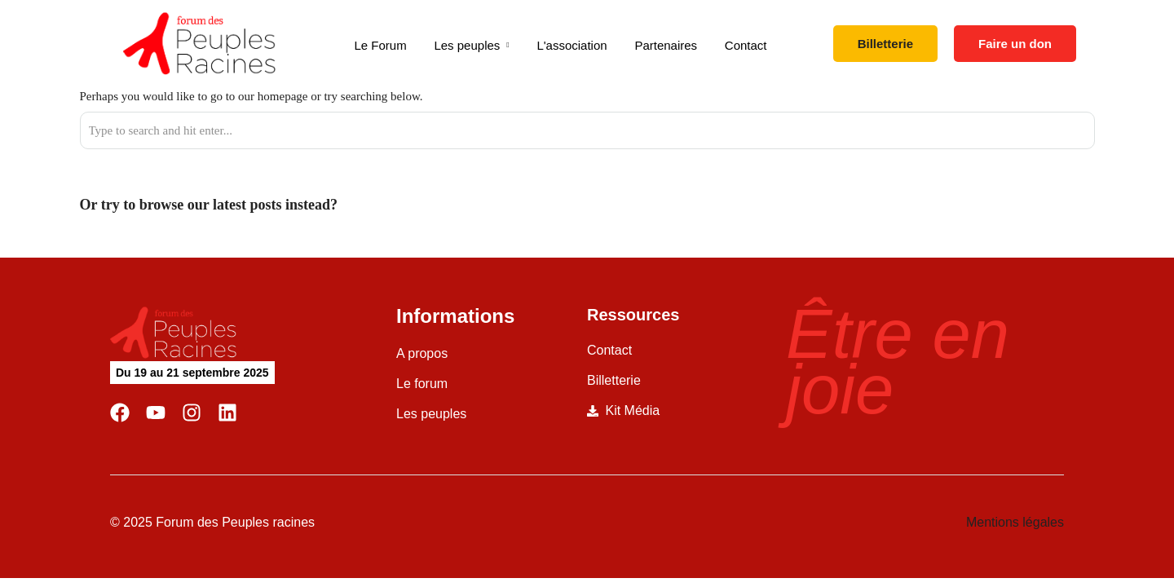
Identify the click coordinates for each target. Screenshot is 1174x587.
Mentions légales (1015, 522)
